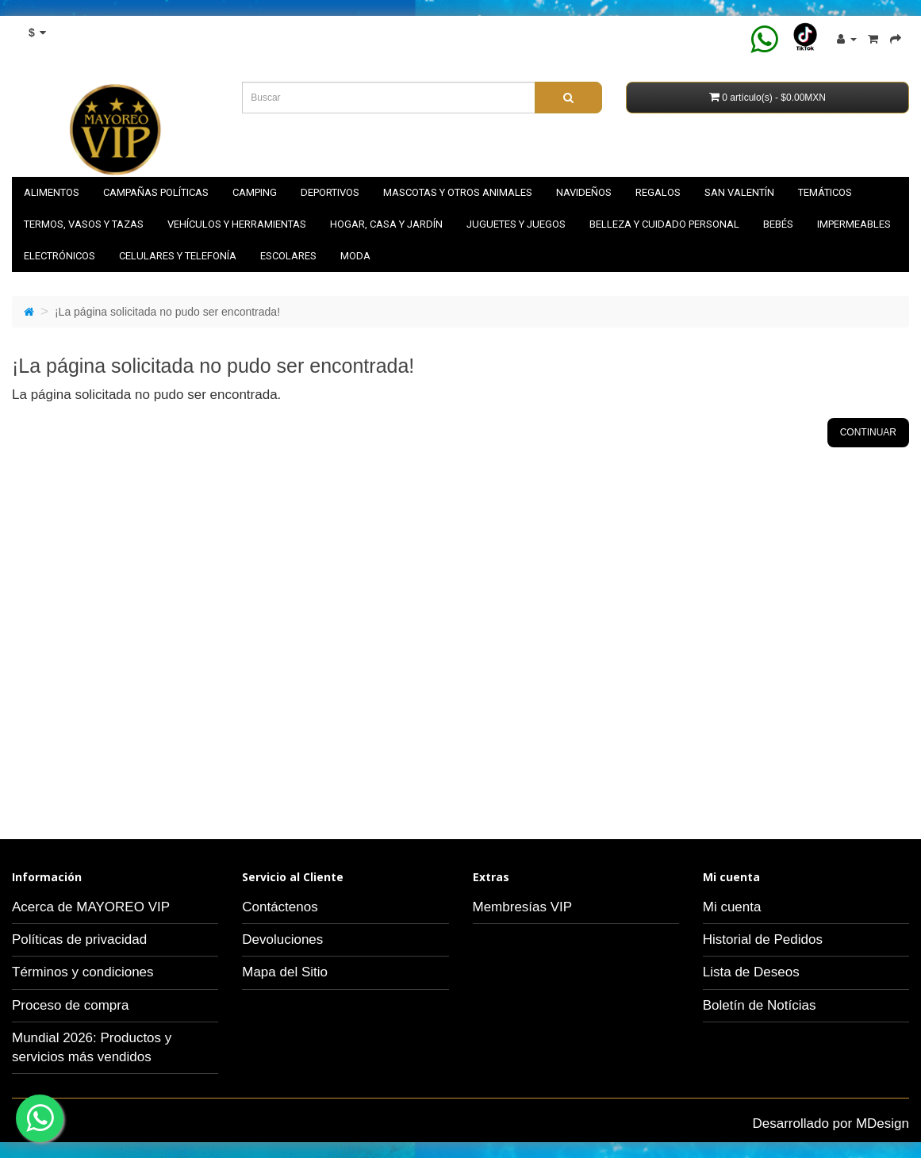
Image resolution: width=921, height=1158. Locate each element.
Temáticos (825, 192)
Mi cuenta (732, 907)
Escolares (288, 256)
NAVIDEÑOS (584, 192)
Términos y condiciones (83, 972)
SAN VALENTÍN (739, 192)
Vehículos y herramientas (236, 224)
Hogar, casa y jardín (386, 224)
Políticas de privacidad (79, 939)
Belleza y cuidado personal (664, 224)
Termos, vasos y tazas (84, 224)
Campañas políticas (156, 192)
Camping (254, 192)
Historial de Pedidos (763, 939)
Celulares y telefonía (177, 256)
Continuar (868, 432)
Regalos (658, 192)
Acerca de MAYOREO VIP (91, 907)
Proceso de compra (70, 1005)
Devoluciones (282, 939)
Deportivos (330, 192)
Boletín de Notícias (759, 1005)
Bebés (778, 224)
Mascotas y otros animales (457, 192)
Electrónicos (59, 256)
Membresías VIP (523, 907)
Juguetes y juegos (516, 224)
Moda (355, 256)
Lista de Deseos (751, 972)
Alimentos (51, 192)
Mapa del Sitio (285, 972)
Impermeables (854, 224)
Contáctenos (279, 907)
